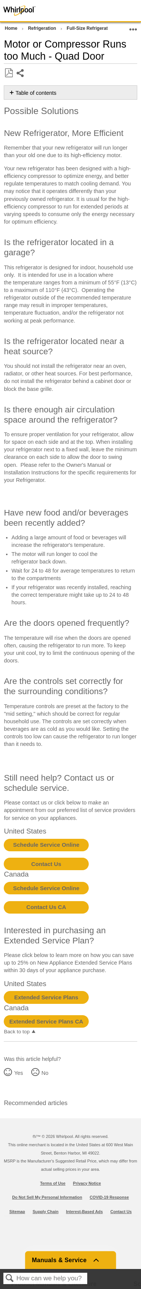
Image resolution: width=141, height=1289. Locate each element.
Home (12, 28)
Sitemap (17, 1211)
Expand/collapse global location (133, 27)
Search (10, 1278)
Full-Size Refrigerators (91, 28)
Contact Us (46, 864)
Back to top (16, 1031)
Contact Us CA (46, 907)
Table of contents (35, 93)
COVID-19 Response (109, 1197)
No (44, 1073)
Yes (18, 1073)
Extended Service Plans (46, 997)
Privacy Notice (87, 1183)
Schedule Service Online (46, 844)
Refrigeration (42, 28)
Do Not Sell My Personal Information (47, 1197)
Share (20, 74)
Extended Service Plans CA (46, 1021)
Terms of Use (53, 1183)
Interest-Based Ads (84, 1211)
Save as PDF (9, 73)
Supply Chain (46, 1211)
